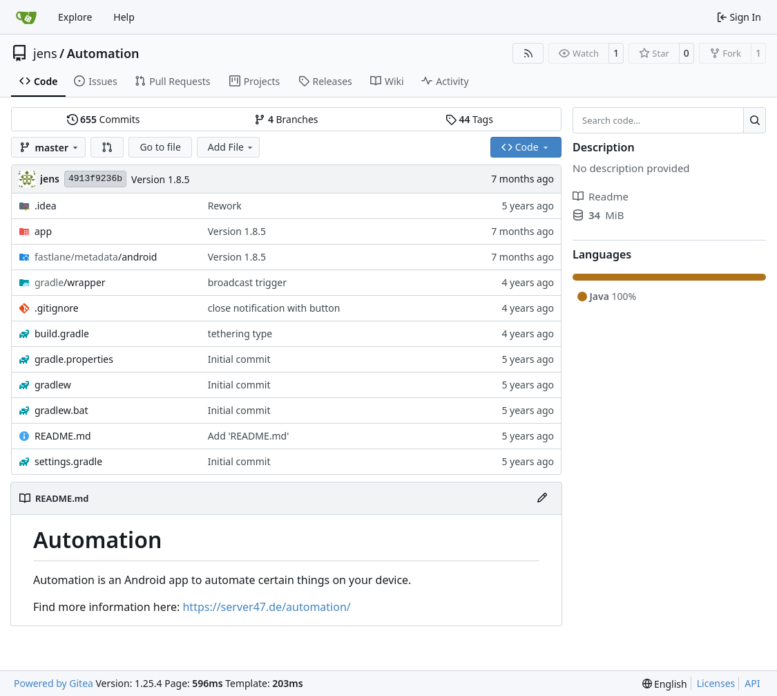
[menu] (664, 683)
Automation (103, 53)
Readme (601, 196)
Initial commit (239, 359)
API (752, 683)
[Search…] (754, 120)
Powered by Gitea (53, 683)
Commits (103, 119)
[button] (107, 147)
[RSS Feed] (528, 53)
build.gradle (62, 333)
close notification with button (274, 307)
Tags (469, 119)
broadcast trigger (247, 282)
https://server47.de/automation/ (266, 606)
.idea (46, 205)
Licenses (716, 683)
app (43, 231)
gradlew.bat (61, 410)
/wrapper (70, 282)
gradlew (53, 384)
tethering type (240, 333)
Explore (75, 16)
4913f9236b (95, 178)
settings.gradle (68, 461)
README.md (63, 435)
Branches (286, 119)
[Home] (26, 17)
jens (45, 53)
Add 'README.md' (248, 435)
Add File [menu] (231, 146)
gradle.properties (74, 359)
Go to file (160, 146)
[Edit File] (542, 498)
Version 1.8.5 (160, 179)
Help (124, 16)
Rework (225, 205)
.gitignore (57, 307)
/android (96, 256)
